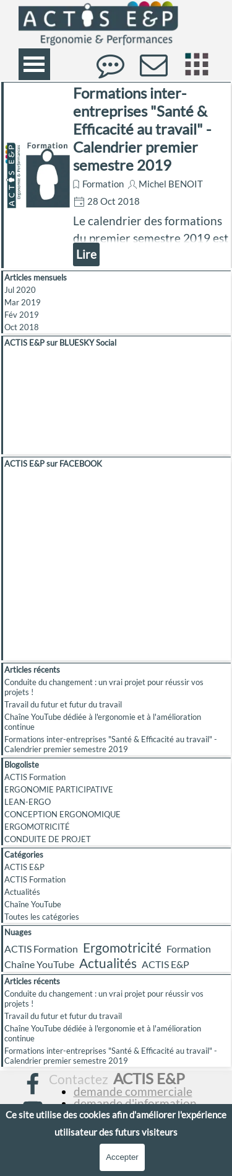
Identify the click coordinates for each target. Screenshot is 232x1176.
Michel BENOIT (171, 184)
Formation (103, 184)
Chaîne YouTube (32, 904)
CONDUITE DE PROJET (47, 839)
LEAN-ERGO (27, 802)
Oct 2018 (21, 327)
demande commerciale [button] (133, 1091)
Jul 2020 (20, 290)
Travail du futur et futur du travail (63, 704)
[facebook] (32, 1083)
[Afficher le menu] (34, 64)
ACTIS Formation (35, 777)
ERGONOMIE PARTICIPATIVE (58, 789)
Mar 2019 (22, 302)
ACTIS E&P (24, 867)
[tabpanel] (128, 1097)
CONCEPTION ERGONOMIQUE (62, 814)
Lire (86, 254)
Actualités (22, 892)
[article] (116, 175)
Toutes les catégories (41, 917)
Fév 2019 (21, 315)
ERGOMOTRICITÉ (37, 827)
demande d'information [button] (135, 1103)
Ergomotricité (122, 947)
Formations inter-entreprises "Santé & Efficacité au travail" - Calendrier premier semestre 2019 (142, 129)
